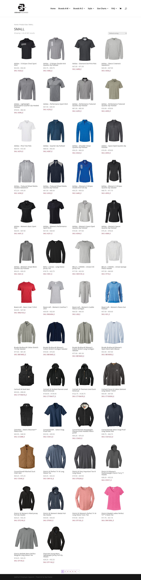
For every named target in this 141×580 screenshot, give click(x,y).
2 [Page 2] (65, 571)
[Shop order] (117, 33)
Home (53, 9)
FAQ (113, 9)
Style (90, 9)
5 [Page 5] (72, 571)
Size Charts (101, 9)
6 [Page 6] (75, 571)
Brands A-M (63, 9)
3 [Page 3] (67, 571)
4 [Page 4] (70, 571)
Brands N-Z (78, 9)
